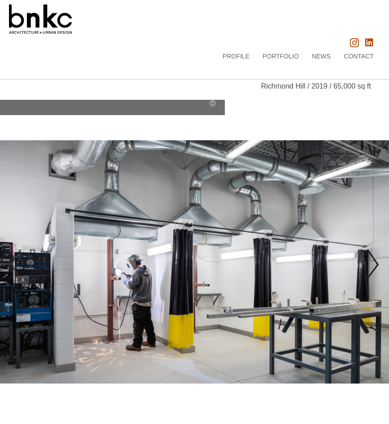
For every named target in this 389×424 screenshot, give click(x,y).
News (321, 56)
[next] (371, 264)
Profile (236, 56)
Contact (359, 56)
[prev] (15, 264)
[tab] (6, 104)
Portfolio (281, 56)
